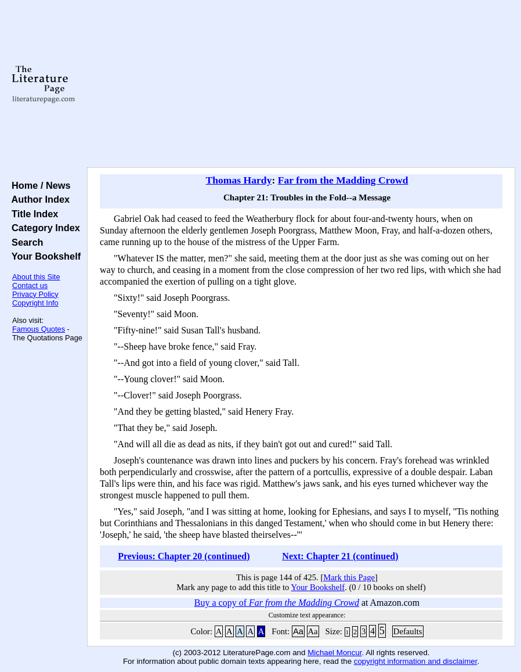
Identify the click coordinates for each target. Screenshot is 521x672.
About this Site (36, 276)
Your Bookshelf (43, 256)
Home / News (38, 185)
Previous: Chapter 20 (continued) (183, 556)
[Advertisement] (301, 84)
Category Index (43, 227)
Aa (298, 631)
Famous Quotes (38, 329)
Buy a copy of (276, 603)
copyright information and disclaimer (415, 661)
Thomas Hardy (239, 180)
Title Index (32, 214)
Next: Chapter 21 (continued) (340, 556)
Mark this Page (349, 577)
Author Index (38, 199)
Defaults (407, 631)
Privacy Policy (35, 294)
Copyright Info (35, 303)
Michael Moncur (334, 652)
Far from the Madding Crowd (343, 180)
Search (24, 242)
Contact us (30, 285)
